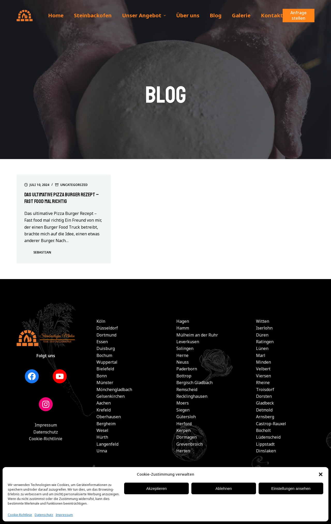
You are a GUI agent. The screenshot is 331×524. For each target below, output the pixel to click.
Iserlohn (264, 328)
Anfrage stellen (298, 15)
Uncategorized (74, 185)
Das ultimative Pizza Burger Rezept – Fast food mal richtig (62, 198)
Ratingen (265, 342)
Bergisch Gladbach (194, 382)
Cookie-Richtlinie (20, 515)
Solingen (184, 348)
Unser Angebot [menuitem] (144, 15)
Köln (100, 321)
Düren (262, 335)
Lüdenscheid (268, 437)
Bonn (101, 376)
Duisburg (105, 348)
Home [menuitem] (56, 15)
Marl (260, 355)
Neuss (182, 362)
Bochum (104, 355)
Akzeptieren (156, 488)
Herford (184, 423)
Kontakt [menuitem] (272, 15)
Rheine (263, 382)
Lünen (262, 348)
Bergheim (106, 423)
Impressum (64, 515)
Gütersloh (186, 417)
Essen (102, 342)
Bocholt (263, 430)
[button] (320, 474)
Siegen (183, 410)
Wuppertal (106, 362)
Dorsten (264, 396)
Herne (182, 355)
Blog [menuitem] (216, 15)
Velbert (263, 369)
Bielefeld (105, 369)
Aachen (103, 403)
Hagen (182, 321)
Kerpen (183, 430)
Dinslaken (266, 451)
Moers (182, 403)
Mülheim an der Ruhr (197, 335)
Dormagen (186, 437)
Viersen (263, 376)
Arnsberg (265, 417)
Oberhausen (108, 417)
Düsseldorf (107, 328)
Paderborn (186, 369)
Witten (262, 321)
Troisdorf (265, 389)
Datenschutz (44, 515)
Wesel (102, 430)
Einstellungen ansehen (291, 488)
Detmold (264, 410)
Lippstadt (265, 444)
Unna (101, 451)
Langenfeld (107, 444)
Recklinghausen (191, 396)
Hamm (182, 328)
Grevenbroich (189, 444)
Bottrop (183, 376)
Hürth (102, 437)
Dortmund (106, 335)
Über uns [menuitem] (187, 15)
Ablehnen (223, 488)
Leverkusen (187, 342)
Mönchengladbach (114, 389)
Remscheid (186, 389)
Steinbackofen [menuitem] (93, 15)
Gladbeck (265, 403)
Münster (104, 382)
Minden (263, 362)
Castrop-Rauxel (271, 423)
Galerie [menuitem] (241, 15)
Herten (183, 451)
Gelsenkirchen (110, 396)
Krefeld (103, 410)
